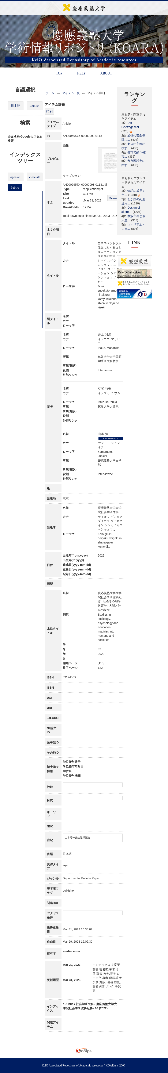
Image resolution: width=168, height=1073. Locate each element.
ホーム (49, 93)
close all (34, 177)
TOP (59, 73)
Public (15, 187)
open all (15, 177)
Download (114, 198)
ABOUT (106, 73)
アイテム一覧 (71, 93)
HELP (81, 73)
